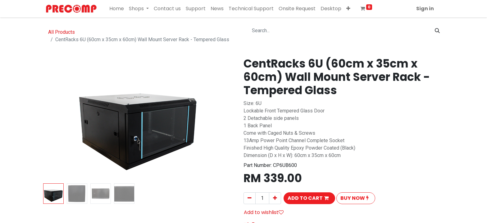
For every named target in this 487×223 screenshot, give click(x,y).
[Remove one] (250, 198)
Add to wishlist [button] (264, 212)
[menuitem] (116, 8)
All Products (61, 32)
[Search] (437, 31)
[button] (348, 8)
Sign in (425, 8)
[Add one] (275, 198)
